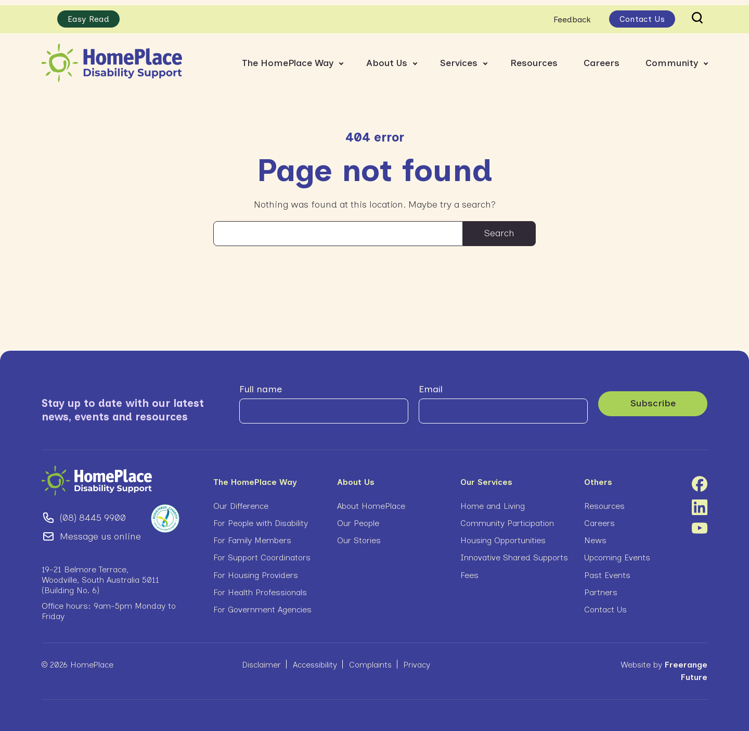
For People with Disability (260, 518)
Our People (358, 518)
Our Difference (240, 501)
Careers (601, 57)
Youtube (699, 523)
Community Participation (507, 518)
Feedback (572, 14)
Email (431, 384)
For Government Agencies (262, 604)
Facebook (699, 478)
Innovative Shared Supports (514, 552)
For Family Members (252, 535)
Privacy (417, 659)
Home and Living (492, 501)
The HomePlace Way (287, 57)
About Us (386, 57)
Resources (534, 57)
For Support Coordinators (262, 552)
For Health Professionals (260, 587)
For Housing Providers (255, 570)
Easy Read (88, 14)
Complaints (370, 659)
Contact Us (642, 14)
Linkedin (699, 502)
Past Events (607, 570)
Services (458, 57)
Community (671, 57)
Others (598, 477)
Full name (260, 384)
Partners (600, 587)
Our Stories (359, 535)
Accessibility (315, 659)
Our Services (486, 477)
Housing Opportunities (503, 535)
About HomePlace (371, 501)
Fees (469, 570)
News (595, 535)
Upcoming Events (617, 552)
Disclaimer (261, 659)
